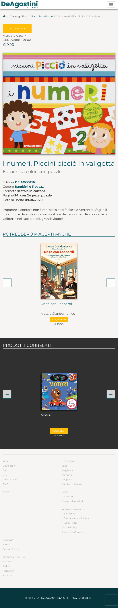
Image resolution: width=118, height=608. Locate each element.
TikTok (6, 566)
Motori (46, 415)
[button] (7, 283)
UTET (6, 474)
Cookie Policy (69, 527)
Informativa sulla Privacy (75, 518)
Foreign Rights (11, 549)
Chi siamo (67, 496)
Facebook (8, 561)
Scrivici (6, 544)
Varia (64, 465)
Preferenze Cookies (72, 532)
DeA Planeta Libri (20, 4)
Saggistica (67, 470)
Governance (68, 513)
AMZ (5, 484)
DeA (5, 470)
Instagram (8, 570)
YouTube (7, 575)
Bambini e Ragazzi (43, 16)
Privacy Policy (69, 522)
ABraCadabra (10, 479)
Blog (6, 492)
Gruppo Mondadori (72, 501)
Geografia (67, 479)
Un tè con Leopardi (56, 304)
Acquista (17, 28)
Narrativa (67, 474)
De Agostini (25, 182)
